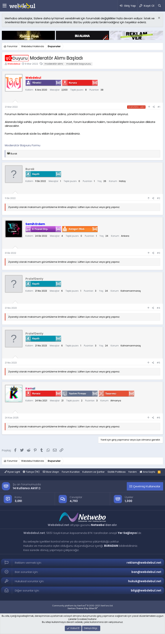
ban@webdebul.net (146, 572)
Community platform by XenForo (82, 605)
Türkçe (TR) (31, 472)
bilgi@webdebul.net (146, 590)
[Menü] (4, 6)
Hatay (122, 181)
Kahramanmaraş (131, 290)
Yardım (132, 472)
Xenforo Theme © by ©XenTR (83, 608)
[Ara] (159, 5)
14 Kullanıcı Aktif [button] (27, 488)
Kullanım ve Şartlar (93, 472)
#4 (158, 307)
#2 (158, 198)
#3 (158, 253)
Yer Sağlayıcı (127, 533)
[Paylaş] (153, 107)
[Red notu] (158, 18)
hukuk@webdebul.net (144, 581)
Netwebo (97, 525)
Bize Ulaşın (52, 472)
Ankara (125, 235)
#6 (158, 417)
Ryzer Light (12, 472)
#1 (158, 106)
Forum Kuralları (71, 472)
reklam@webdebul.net (144, 563)
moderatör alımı (54, 63)
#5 (158, 362)
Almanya (115, 400)
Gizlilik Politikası (116, 472)
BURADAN (111, 546)
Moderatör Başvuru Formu (22, 145)
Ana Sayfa (147, 472)
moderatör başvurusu (78, 63)
